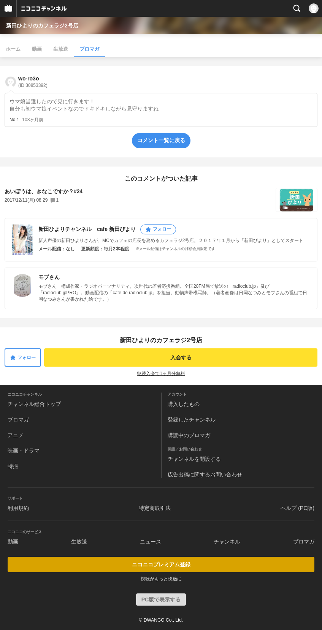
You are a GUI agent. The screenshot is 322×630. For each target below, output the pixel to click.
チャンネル (227, 542)
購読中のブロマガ (189, 435)
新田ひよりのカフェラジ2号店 (42, 25)
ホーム (13, 49)
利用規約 (18, 508)
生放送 (60, 49)
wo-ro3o (33, 81)
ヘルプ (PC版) (297, 508)
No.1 (14, 119)
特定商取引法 (155, 508)
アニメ (16, 435)
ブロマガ (89, 49)
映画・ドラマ (24, 450)
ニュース (150, 542)
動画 (37, 49)
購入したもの (184, 404)
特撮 (13, 466)
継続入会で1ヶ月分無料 (161, 373)
